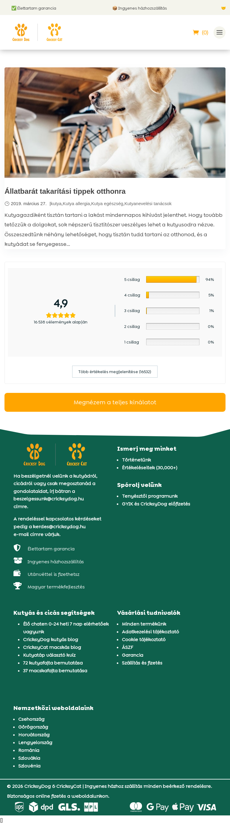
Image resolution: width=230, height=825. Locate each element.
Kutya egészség (107, 203)
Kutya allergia (76, 203)
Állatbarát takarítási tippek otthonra (64, 191)
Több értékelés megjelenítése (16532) (114, 371)
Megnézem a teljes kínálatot (115, 402)
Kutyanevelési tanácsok (148, 203)
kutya (56, 203)
